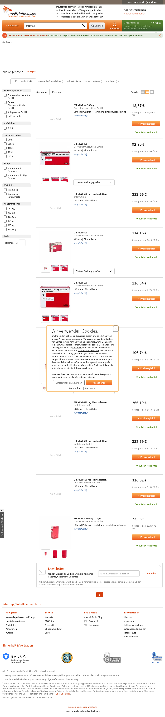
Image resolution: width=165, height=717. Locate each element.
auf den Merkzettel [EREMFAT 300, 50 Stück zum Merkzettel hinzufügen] (146, 376)
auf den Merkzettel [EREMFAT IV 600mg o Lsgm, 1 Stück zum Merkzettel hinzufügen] (146, 545)
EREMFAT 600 (80, 232)
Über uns (127, 617)
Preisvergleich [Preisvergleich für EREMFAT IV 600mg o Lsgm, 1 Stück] (146, 536)
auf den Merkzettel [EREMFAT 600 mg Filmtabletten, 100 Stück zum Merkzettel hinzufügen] (146, 218)
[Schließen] (159, 35)
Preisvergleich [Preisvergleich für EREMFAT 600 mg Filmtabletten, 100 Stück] (146, 209)
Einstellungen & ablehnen (69, 382)
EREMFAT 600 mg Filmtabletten (90, 193)
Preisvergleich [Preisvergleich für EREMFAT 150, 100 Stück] (146, 298)
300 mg (9, 212)
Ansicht (134, 92)
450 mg (9, 221)
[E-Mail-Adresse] (119, 573)
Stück (8, 128)
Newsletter (50, 624)
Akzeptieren (99, 382)
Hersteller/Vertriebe (15, 621)
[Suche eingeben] (52, 25)
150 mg (9, 208)
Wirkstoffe (11, 624)
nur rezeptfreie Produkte (13, 169)
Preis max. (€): (14, 243)
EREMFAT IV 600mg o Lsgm (87, 518)
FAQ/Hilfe (49, 621)
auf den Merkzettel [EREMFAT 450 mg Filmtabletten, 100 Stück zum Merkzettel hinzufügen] (146, 426)
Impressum (90, 388)
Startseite (7, 41)
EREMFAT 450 (80, 143)
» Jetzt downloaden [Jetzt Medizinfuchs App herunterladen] (134, 13)
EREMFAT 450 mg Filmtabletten (90, 402)
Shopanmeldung (53, 628)
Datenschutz (75, 388)
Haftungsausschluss (133, 624)
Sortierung (58, 92)
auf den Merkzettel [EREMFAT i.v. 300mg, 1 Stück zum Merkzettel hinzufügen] (146, 132)
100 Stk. (9, 156)
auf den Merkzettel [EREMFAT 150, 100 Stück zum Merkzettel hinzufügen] (146, 307)
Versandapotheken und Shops (20, 617)
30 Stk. (9, 148)
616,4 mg (10, 229)
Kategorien (12, 25)
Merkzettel (130, 23)
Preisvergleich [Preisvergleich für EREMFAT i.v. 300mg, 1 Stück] (146, 123)
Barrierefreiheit (131, 636)
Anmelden (115, 26)
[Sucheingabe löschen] (84, 26)
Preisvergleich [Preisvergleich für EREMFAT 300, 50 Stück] (146, 368)
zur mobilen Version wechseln (82, 706)
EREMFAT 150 (80, 282)
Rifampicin (11, 189)
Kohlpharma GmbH (15, 112)
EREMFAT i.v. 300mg (83, 105)
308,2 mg (10, 216)
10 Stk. (9, 143)
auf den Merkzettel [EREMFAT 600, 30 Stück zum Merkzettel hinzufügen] (146, 257)
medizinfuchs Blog (93, 617)
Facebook (91, 621)
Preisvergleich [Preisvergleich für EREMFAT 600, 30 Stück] (146, 248)
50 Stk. (9, 152)
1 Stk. (8, 139)
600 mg (9, 225)
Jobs (47, 632)
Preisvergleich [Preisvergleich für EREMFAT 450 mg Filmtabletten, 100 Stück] (146, 418)
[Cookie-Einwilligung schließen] (115, 328)
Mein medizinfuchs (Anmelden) (142, 2)
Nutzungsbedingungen (134, 628)
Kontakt (49, 617)
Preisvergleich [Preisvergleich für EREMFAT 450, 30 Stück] (146, 159)
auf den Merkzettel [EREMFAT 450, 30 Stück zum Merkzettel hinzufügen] (146, 168)
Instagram (91, 624)
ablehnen (77, 347)
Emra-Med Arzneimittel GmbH (17, 97)
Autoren (10, 632)
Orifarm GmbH (13, 116)
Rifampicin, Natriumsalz (12, 195)
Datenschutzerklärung (88, 350)
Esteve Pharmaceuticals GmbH (14, 105)
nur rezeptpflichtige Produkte (15, 176)
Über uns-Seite (63, 693)
